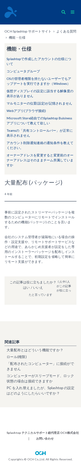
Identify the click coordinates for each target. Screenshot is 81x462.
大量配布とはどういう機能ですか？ (35, 350)
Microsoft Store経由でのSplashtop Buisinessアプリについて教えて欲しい (39, 120)
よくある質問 (66, 31)
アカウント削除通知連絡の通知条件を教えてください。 (40, 145)
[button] (72, 12)
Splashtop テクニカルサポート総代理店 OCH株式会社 (43, 432)
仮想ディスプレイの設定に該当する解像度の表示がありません (40, 93)
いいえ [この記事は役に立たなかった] (38, 287)
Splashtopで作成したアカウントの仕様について (39, 61)
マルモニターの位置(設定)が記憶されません (39, 103)
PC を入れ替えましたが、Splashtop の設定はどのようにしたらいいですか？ (41, 390)
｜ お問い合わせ (40, 438)
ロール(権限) (17, 357)
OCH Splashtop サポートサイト (28, 31)
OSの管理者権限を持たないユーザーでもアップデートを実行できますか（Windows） (39, 81)
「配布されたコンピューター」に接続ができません (40, 366)
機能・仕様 (17, 37)
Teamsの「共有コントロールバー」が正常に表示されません (40, 132)
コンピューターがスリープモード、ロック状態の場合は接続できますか (40, 378)
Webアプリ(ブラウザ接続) (26, 111)
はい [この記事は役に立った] (26, 287)
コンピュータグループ (23, 71)
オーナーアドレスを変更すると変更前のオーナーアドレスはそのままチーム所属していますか (40, 160)
